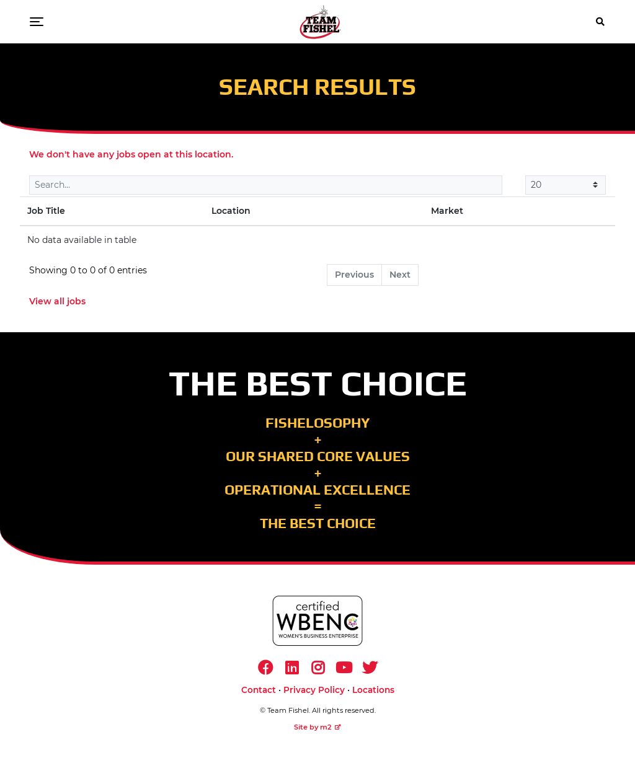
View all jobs (57, 301)
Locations (373, 690)
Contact (258, 690)
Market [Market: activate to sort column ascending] (447, 210)
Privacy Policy (314, 690)
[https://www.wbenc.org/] (317, 620)
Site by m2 (317, 727)
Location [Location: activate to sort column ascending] (231, 210)
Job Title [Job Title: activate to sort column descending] (46, 210)
